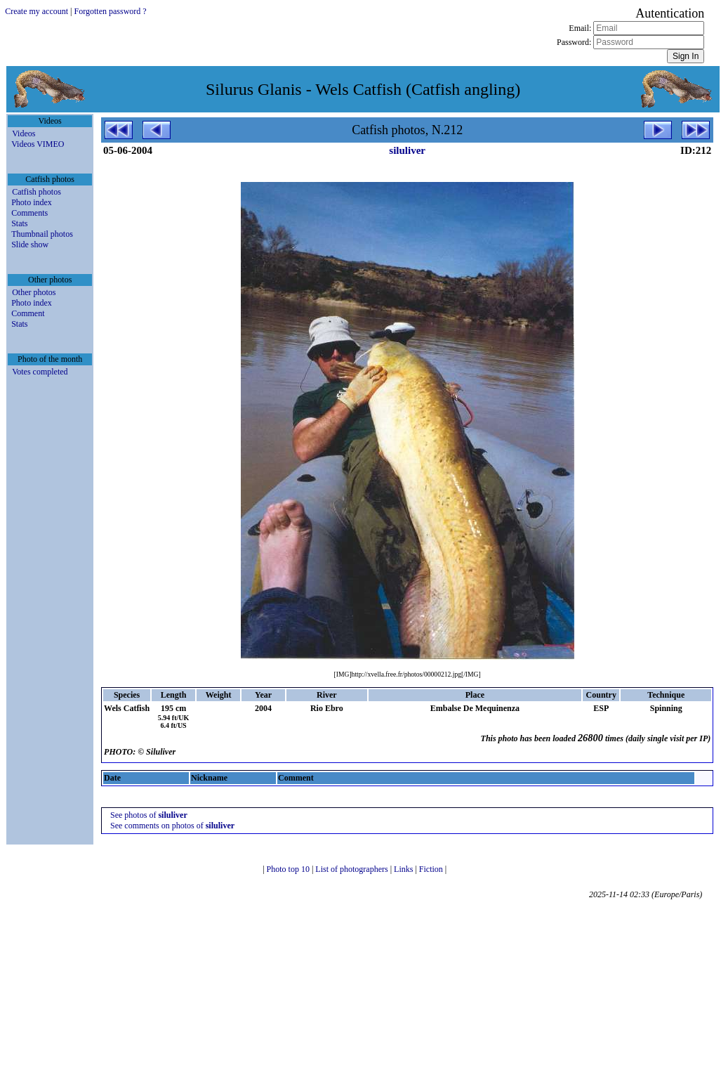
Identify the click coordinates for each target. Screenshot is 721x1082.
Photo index (31, 202)
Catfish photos (36, 192)
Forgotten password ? (110, 11)
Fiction (432, 869)
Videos (23, 133)
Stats (19, 223)
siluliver (407, 150)
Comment (27, 313)
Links (404, 869)
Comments (29, 213)
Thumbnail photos (42, 234)
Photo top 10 (289, 869)
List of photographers (352, 869)
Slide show (29, 244)
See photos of (148, 815)
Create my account (36, 11)
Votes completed (39, 372)
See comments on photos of (172, 825)
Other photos (33, 292)
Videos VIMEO (37, 144)
